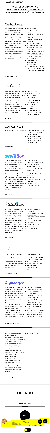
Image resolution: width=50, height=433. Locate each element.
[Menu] (44, 1)
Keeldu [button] (45, 424)
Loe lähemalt (19, 427)
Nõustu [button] (40, 424)
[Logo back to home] (14, 2)
